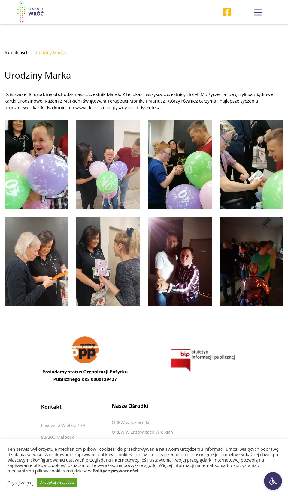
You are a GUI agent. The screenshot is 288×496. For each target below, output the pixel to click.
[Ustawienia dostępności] (273, 481)
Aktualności (16, 52)
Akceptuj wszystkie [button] (57, 482)
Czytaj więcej (21, 482)
